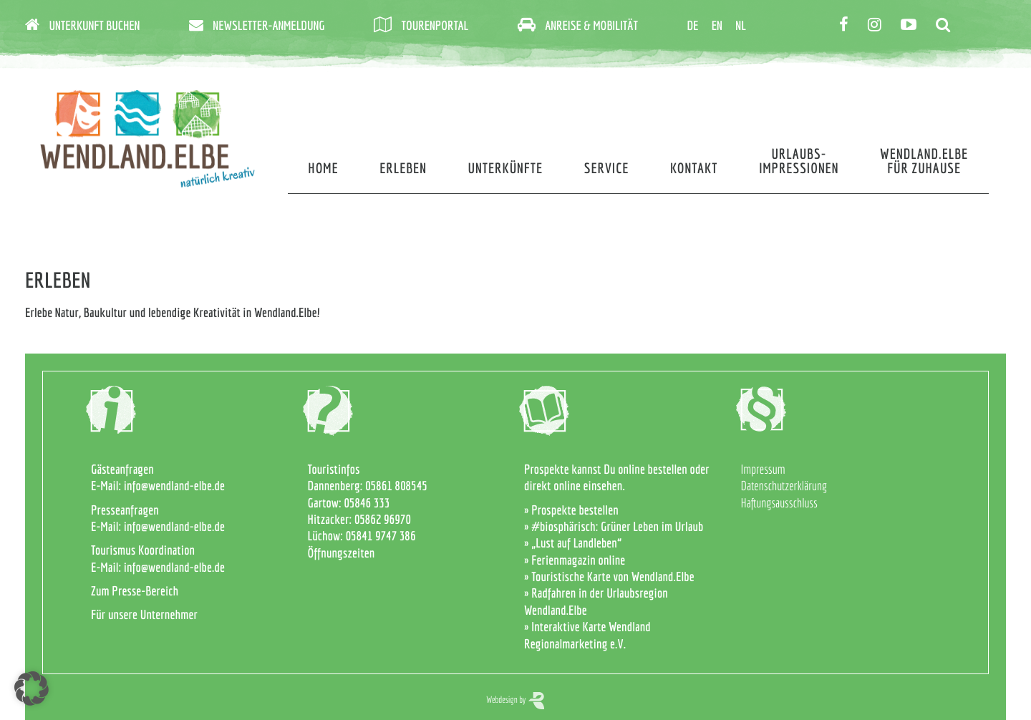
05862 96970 (382, 519)
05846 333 (366, 502)
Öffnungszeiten (341, 552)
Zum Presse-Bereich (134, 590)
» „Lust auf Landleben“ (572, 542)
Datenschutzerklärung (784, 485)
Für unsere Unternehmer (144, 614)
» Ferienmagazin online (574, 560)
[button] (31, 688)
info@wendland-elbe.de (174, 485)
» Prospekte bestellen (571, 509)
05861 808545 (396, 485)
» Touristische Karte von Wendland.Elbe (609, 576)
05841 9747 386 (381, 535)
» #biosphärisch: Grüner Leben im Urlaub (614, 526)
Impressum (763, 469)
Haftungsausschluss (779, 502)
